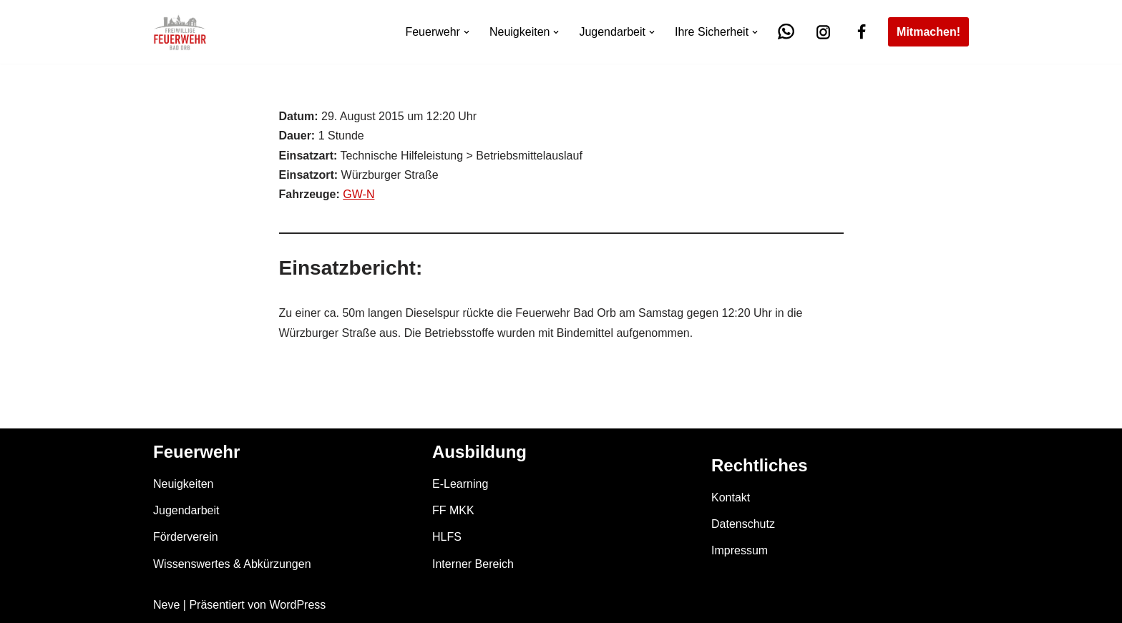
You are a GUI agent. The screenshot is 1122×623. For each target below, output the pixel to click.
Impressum (739, 550)
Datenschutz (743, 524)
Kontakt (730, 497)
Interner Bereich (473, 564)
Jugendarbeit (186, 510)
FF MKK (453, 510)
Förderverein (185, 537)
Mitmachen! (928, 32)
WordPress (297, 605)
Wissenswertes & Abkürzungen (232, 564)
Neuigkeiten (183, 484)
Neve (166, 605)
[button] (466, 32)
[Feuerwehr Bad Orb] (180, 32)
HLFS (447, 537)
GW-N (358, 194)
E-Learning (460, 484)
